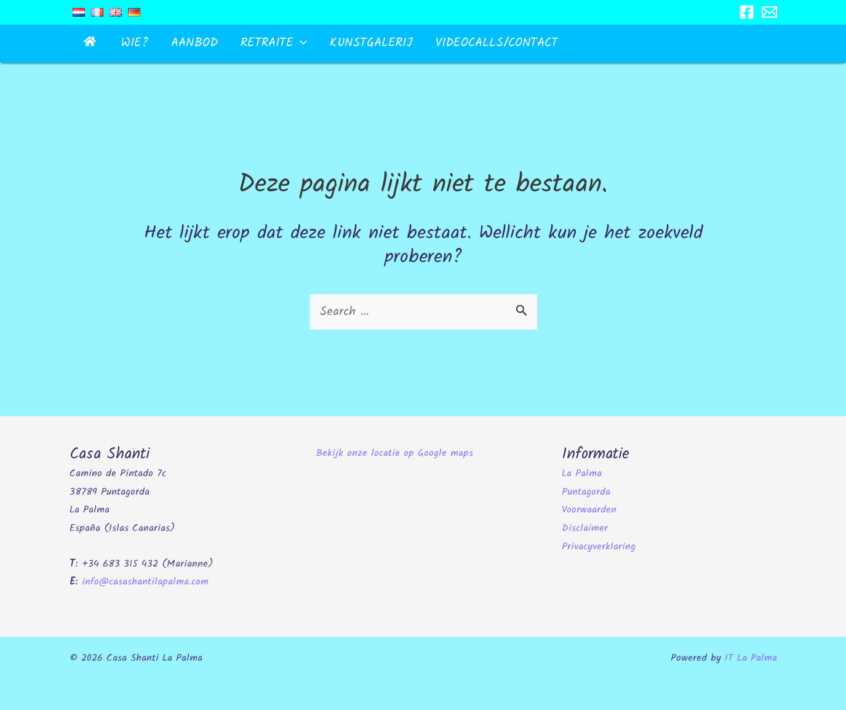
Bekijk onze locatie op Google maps (394, 452)
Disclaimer (585, 527)
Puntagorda (586, 490)
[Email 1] (769, 12)
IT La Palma (751, 657)
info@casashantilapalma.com (145, 581)
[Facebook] (746, 12)
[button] (264, 43)
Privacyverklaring (599, 546)
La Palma (582, 473)
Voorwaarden (589, 509)
